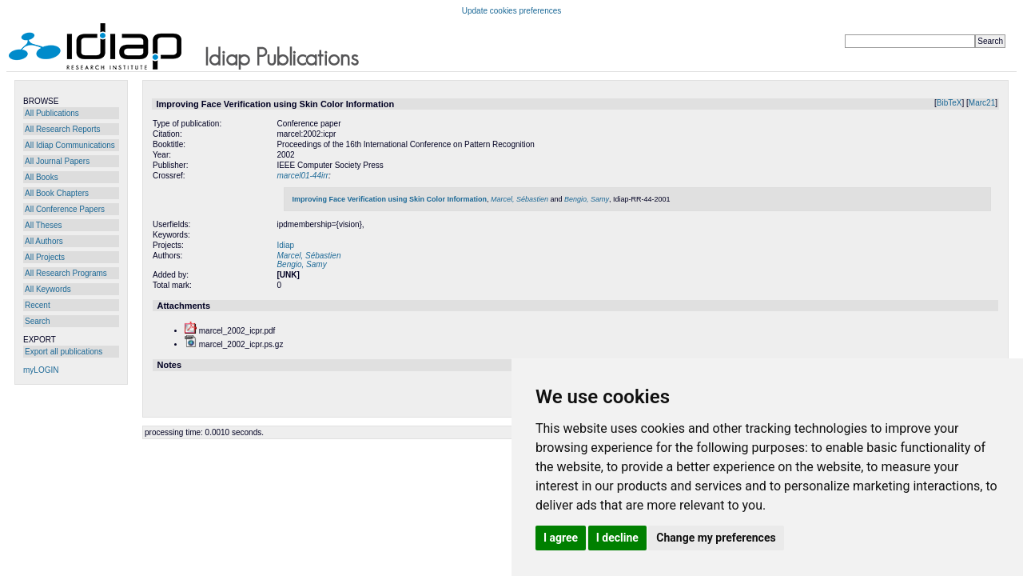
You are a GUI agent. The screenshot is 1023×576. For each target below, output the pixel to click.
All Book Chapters (57, 193)
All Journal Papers (57, 161)
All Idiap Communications (70, 145)
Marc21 (982, 102)
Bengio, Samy (586, 199)
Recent (37, 305)
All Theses (43, 225)
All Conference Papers (65, 209)
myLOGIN (40, 370)
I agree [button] (560, 537)
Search (37, 321)
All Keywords (48, 289)
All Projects (45, 257)
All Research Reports (62, 129)
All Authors (44, 241)
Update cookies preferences (512, 10)
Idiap (285, 245)
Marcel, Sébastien (519, 199)
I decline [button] (617, 537)
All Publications (52, 113)
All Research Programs (66, 273)
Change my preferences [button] (715, 537)
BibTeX (949, 102)
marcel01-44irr (302, 175)
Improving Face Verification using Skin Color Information (389, 199)
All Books (41, 177)
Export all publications (63, 351)
